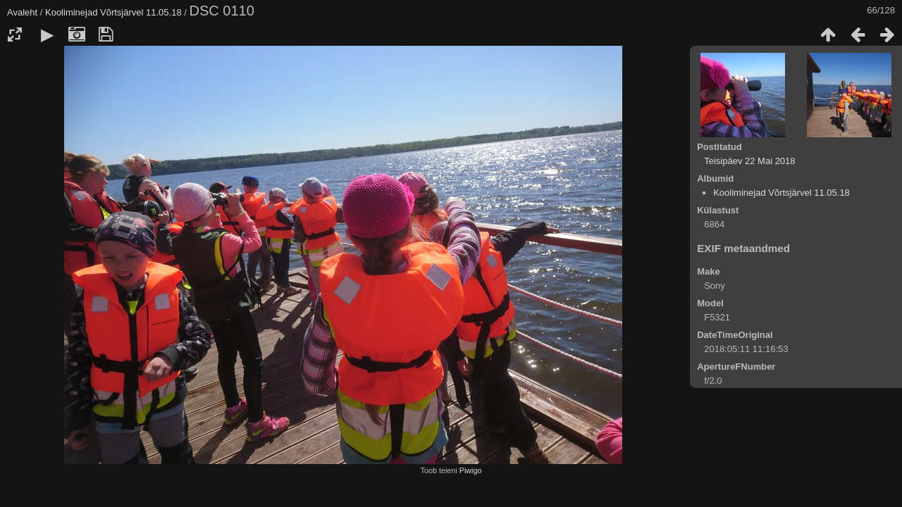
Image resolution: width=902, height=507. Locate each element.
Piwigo (470, 470)
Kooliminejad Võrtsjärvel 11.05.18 (113, 12)
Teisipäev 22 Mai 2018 (749, 161)
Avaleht (22, 12)
